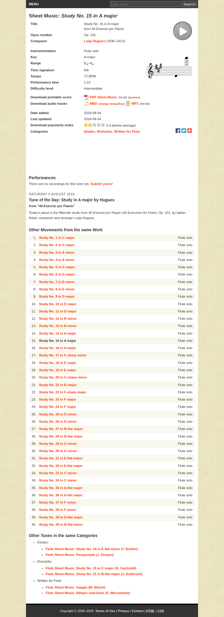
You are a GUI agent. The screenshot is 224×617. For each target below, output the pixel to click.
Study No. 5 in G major (57, 267)
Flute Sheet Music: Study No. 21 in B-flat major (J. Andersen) (94, 574)
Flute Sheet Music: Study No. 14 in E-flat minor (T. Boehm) (92, 549)
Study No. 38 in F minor (57, 509)
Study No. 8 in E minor (57, 289)
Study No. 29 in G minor (58, 443)
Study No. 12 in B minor (58, 318)
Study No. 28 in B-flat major (61, 436)
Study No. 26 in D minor (58, 421)
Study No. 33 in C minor (58, 473)
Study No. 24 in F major (57, 406)
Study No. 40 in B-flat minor (61, 524)
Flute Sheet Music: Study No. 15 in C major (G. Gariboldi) (91, 568)
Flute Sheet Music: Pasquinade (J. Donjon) (80, 554)
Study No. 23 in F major (57, 399)
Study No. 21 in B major (57, 385)
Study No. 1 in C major (57, 237)
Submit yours (101, 184)
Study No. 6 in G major (57, 274)
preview (134, 97)
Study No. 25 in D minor (58, 414)
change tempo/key (111, 103)
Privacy (123, 611)
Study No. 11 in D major (57, 311)
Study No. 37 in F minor (57, 502)
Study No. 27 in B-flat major (61, 429)
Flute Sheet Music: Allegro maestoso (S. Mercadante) (88, 593)
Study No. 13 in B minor (58, 326)
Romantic (104, 131)
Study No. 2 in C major (57, 245)
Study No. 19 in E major (57, 370)
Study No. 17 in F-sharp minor (63, 355)
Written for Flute (127, 131)
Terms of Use (105, 611)
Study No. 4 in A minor (56, 260)
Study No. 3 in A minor (56, 252)
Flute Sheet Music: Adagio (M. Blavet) (76, 587)
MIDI (93, 103)
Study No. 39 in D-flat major (61, 517)
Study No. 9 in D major (57, 296)
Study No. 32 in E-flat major (61, 465)
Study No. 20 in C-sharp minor (63, 377)
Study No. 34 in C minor (58, 480)
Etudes (89, 131)
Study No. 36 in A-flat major (61, 495)
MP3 (134, 103)
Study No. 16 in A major (57, 348)
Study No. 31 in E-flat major (61, 458)
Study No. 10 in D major (57, 304)
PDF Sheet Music (103, 97)
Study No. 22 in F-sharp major (62, 392)
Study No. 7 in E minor (57, 282)
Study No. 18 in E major (57, 362)
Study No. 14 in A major (57, 333)
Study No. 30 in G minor (58, 451)
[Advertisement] (112, 155)
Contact (138, 611)
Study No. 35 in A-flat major (61, 488)
